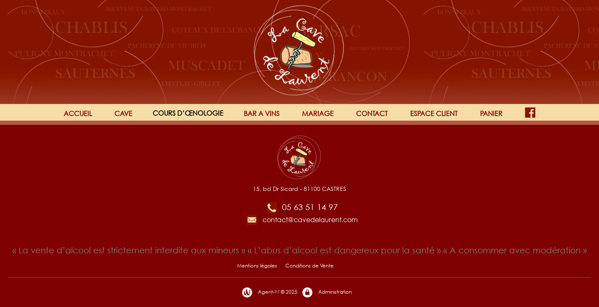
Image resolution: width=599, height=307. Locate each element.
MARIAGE (318, 113)
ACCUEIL (78, 113)
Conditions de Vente (309, 265)
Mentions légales (257, 265)
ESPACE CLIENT (434, 113)
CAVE (123, 113)
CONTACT (372, 113)
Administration (327, 292)
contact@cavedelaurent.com (302, 219)
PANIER (491, 113)
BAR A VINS (262, 113)
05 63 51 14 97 (301, 207)
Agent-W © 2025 (269, 292)
